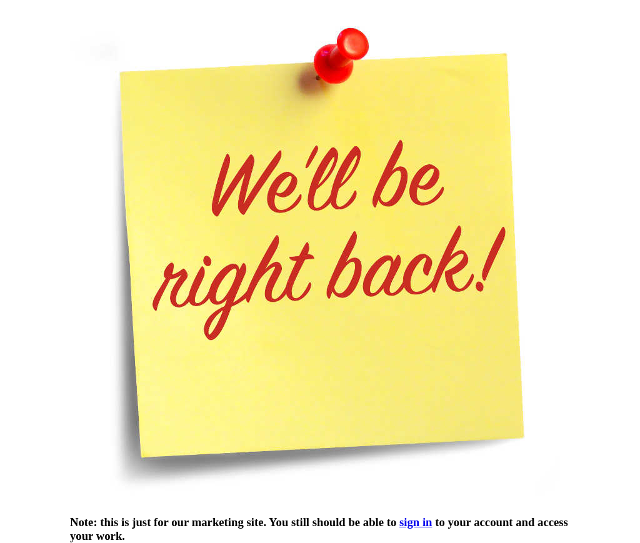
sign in (415, 522)
